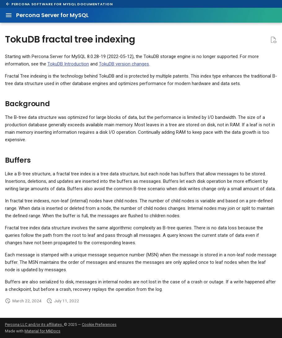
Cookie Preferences (99, 324)
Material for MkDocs (42, 331)
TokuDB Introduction (68, 64)
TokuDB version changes (124, 64)
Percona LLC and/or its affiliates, (34, 324)
